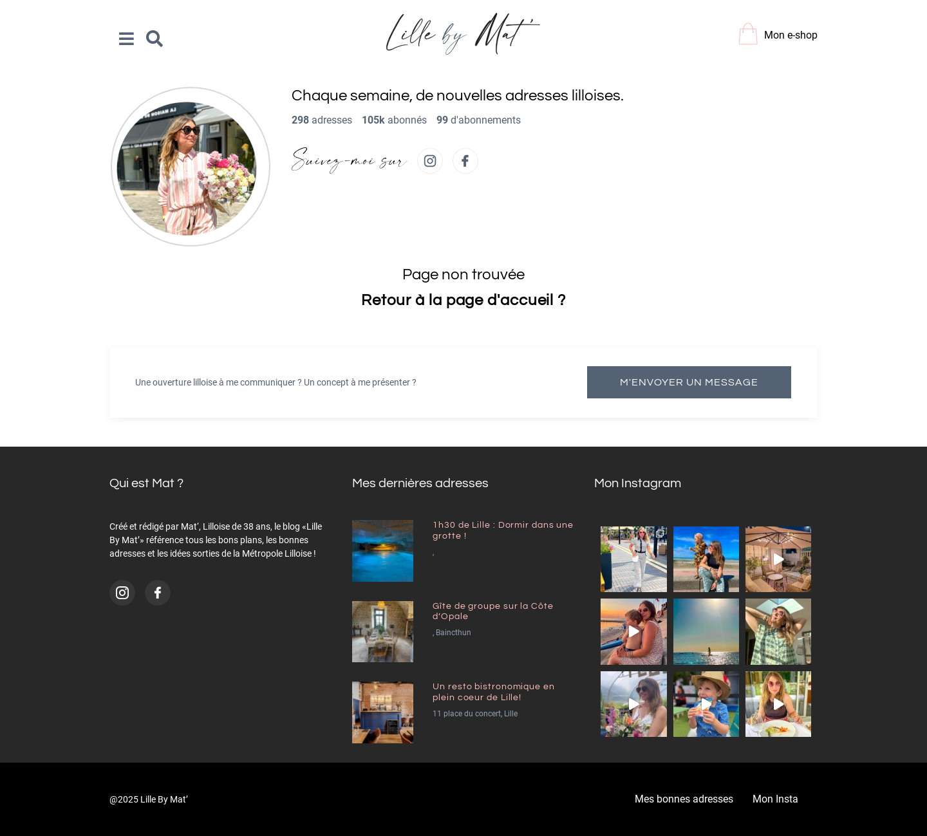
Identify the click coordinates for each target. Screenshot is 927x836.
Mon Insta (775, 799)
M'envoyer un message (689, 382)
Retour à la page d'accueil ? (463, 300)
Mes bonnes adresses (684, 799)
